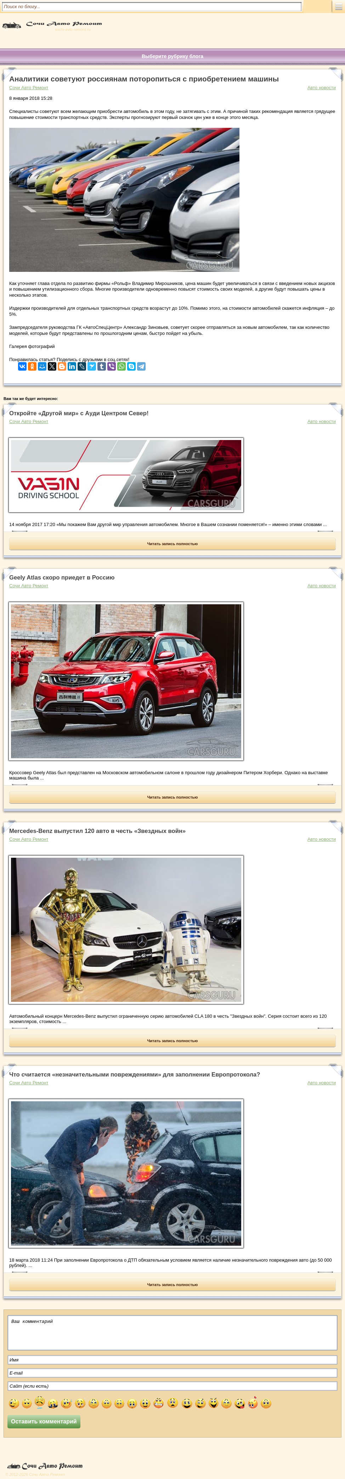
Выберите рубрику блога (172, 56)
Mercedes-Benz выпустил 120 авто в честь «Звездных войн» (97, 831)
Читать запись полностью (172, 544)
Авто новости (321, 87)
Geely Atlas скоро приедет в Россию (61, 577)
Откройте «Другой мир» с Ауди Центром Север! (79, 413)
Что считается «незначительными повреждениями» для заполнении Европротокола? (134, 1074)
